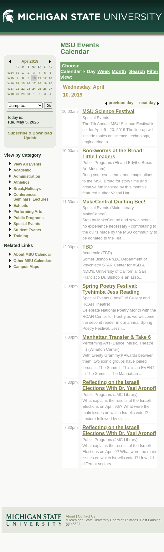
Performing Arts (27, 211)
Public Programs (28, 218)
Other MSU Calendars (33, 261)
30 (28, 94)
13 (50, 78)
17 (34, 83)
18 (39, 83)
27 (50, 88)
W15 (11, 78)
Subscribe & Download (30, 133)
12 (45, 78)
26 (45, 88)
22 (23, 88)
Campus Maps (26, 267)
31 (17, 72)
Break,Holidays (27, 189)
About (70, 516)
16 (28, 83)
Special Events (26, 224)
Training (20, 236)
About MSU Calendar (32, 254)
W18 (11, 94)
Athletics (21, 182)
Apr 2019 (29, 61)
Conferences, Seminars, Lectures (31, 197)
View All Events (27, 164)
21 (17, 88)
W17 (11, 88)
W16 (11, 83)
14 (17, 83)
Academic (22, 170)
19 (45, 83)
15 (23, 83)
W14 (11, 72)
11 (39, 78)
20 (50, 83)
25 (39, 88)
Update (31, 137)
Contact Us (86, 516)
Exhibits (20, 205)
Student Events (27, 230)
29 (23, 94)
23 (28, 88)
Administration (26, 176)
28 (17, 94)
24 (34, 88)
